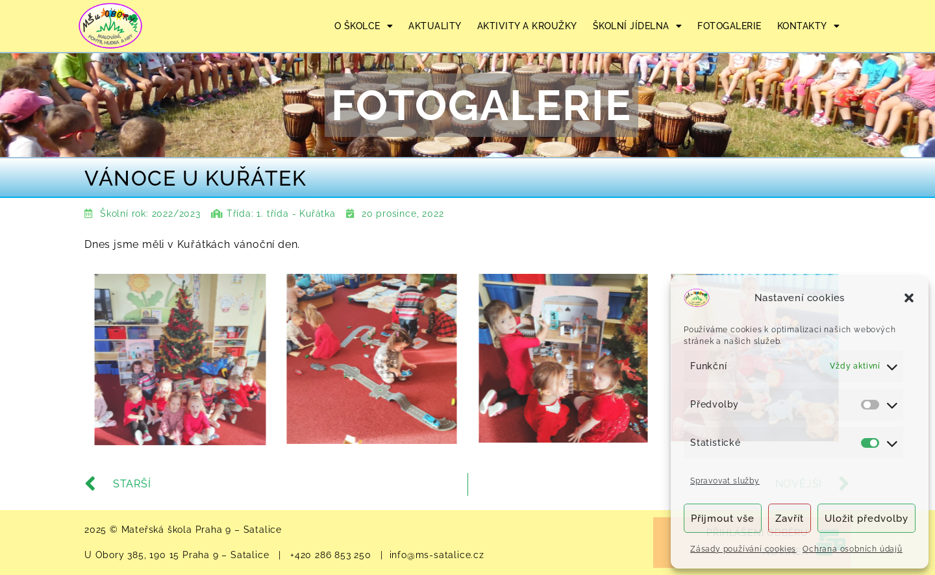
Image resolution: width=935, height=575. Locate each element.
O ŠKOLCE (363, 26)
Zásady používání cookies (743, 549)
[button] (909, 297)
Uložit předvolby (866, 518)
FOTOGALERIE (729, 26)
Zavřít (789, 518)
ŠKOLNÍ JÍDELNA (637, 26)
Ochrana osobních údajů (853, 549)
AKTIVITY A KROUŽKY (527, 26)
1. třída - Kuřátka (295, 213)
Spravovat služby (725, 480)
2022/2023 (176, 213)
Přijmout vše (722, 518)
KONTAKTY (808, 26)
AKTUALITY (435, 26)
